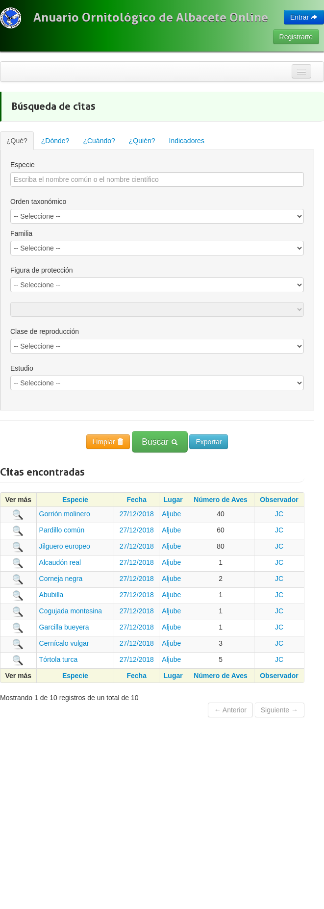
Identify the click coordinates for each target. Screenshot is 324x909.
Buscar (159, 442)
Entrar (304, 17)
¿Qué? (16, 141)
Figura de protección (41, 270)
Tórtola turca (58, 659)
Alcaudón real (60, 562)
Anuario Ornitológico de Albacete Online (150, 17)
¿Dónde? (55, 141)
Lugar (173, 500)
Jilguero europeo (64, 546)
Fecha (137, 500)
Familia (21, 233)
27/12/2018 (137, 514)
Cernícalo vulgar (64, 643)
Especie (22, 165)
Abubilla (51, 595)
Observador (279, 500)
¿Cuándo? (99, 141)
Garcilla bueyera (64, 627)
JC (279, 514)
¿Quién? (142, 141)
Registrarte (296, 37)
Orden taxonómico (38, 201)
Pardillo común (62, 530)
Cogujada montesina (70, 611)
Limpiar (108, 442)
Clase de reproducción (44, 331)
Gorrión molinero (64, 514)
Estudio (21, 368)
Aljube (171, 514)
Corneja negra (61, 578)
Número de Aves (220, 500)
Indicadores (186, 141)
